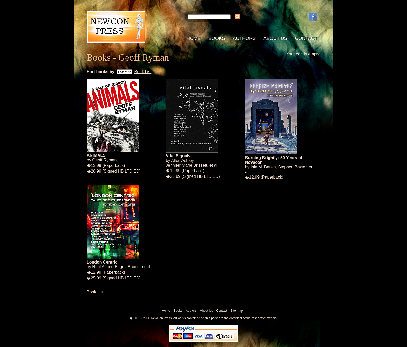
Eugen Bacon (127, 267)
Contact (306, 38)
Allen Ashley (182, 160)
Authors (244, 38)
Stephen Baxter (292, 167)
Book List (142, 71)
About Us (275, 38)
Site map (236, 311)
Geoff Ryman (104, 160)
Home (194, 38)
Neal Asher (102, 267)
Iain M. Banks (263, 167)
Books (216, 38)
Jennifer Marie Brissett (186, 165)
